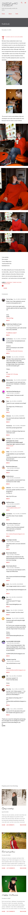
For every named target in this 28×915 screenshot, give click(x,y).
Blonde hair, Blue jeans (11, 466)
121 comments (10, 911)
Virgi (7, 401)
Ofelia (7, 451)
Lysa (7, 597)
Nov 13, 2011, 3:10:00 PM (18, 415)
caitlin (7, 708)
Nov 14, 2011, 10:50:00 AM (13, 477)
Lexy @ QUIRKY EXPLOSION (13, 641)
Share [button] (5, 288)
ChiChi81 (8, 357)
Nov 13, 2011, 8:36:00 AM (20, 380)
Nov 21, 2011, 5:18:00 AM (13, 661)
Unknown (8, 415)
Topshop (4, 283)
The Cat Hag (9, 299)
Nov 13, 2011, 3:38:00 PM (19, 425)
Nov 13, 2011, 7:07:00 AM (20, 338)
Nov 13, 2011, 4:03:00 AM (20, 299)
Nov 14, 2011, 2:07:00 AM (13, 468)
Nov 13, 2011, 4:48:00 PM (18, 438)
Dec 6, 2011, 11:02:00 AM (17, 708)
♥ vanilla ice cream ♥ (11, 332)
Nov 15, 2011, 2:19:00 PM (13, 541)
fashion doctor (10, 476)
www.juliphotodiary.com (13, 507)
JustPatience (9, 338)
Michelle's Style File (11, 659)
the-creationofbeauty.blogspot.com (15, 534)
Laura (7, 584)
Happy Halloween (10, 894)
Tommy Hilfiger (16, 282)
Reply (8, 320)
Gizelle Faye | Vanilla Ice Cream (14, 324)
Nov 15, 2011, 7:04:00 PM (13, 554)
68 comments (10, 825)
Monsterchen (9, 380)
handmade (9, 282)
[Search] (22, 3)
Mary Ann (8, 689)
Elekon (8, 610)
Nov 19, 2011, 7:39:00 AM (17, 610)
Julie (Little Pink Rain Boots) (13, 391)
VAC (7, 676)
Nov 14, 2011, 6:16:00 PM (13, 504)
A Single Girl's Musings (12, 374)
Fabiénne (8, 438)
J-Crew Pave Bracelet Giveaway (14, 351)
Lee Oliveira (9, 513)
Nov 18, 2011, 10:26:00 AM (15, 597)
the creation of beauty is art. (13, 523)
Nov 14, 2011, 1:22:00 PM (18, 487)
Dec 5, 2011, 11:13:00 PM (18, 689)
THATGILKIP (9, 445)
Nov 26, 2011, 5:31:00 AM (16, 676)
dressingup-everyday (11, 539)
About (10, 13)
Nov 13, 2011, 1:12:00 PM (13, 393)
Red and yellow (8, 851)
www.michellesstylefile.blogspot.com (15, 670)
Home (3, 13)
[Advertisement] (13, 770)
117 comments (10, 868)
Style (17, 13)
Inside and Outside (10, 4)
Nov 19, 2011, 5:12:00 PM (18, 618)
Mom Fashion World (11, 553)
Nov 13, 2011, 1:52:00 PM (16, 401)
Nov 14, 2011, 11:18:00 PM (19, 513)
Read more (23, 825)
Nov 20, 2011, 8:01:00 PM (13, 643)
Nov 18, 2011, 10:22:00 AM (16, 584)
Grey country (8, 808)
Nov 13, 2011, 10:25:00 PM (16, 451)
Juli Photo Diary (10, 502)
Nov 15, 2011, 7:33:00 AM (13, 525)
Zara (8, 283)
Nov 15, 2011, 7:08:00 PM (13, 567)
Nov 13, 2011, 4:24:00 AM (13, 325)
